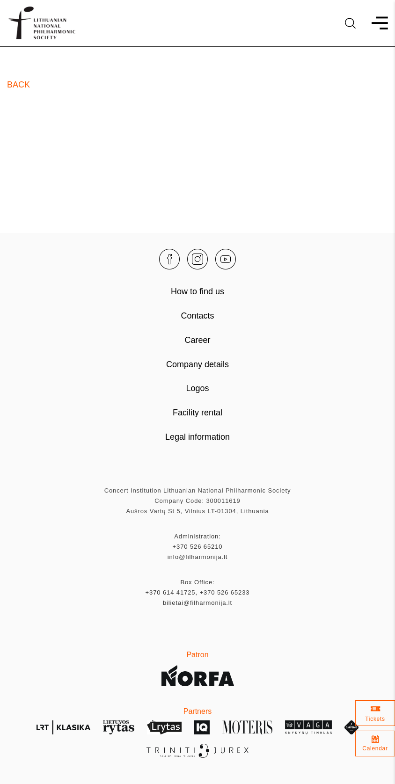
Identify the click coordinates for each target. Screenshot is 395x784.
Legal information (197, 437)
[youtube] (225, 259)
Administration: (197, 536)
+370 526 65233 (225, 592)
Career (197, 340)
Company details (197, 364)
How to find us (197, 291)
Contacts (197, 315)
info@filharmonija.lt (198, 556)
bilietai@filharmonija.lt (197, 602)
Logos (197, 388)
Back (18, 84)
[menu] (375, 23)
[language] (350, 23)
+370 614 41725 (171, 592)
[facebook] (169, 259)
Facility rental (197, 412)
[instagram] (197, 259)
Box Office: (197, 582)
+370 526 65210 (198, 546)
